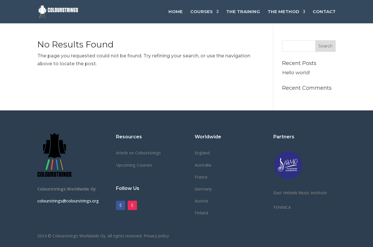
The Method (283, 12)
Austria (201, 201)
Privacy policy (156, 236)
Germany (203, 189)
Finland (201, 213)
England (202, 153)
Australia (203, 165)
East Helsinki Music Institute (300, 192)
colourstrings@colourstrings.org (68, 201)
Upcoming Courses (134, 165)
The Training (243, 12)
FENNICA (282, 207)
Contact (324, 12)
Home (175, 12)
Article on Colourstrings (138, 153)
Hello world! (296, 72)
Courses (201, 12)
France (201, 177)
